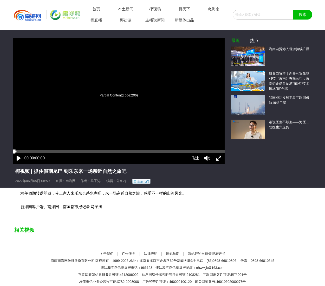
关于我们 (106, 254)
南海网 (70, 181)
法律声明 (150, 254)
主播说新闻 (155, 20)
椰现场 (155, 9)
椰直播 (96, 20)
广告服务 (128, 254)
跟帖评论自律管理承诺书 (206, 254)
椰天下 (184, 9)
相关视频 (24, 230)
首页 (96, 9)
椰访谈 (125, 20)
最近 (235, 40)
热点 (254, 40)
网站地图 (173, 254)
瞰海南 (214, 9)
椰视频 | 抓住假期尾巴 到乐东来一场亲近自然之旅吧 (70, 171)
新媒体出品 (184, 20)
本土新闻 (125, 9)
